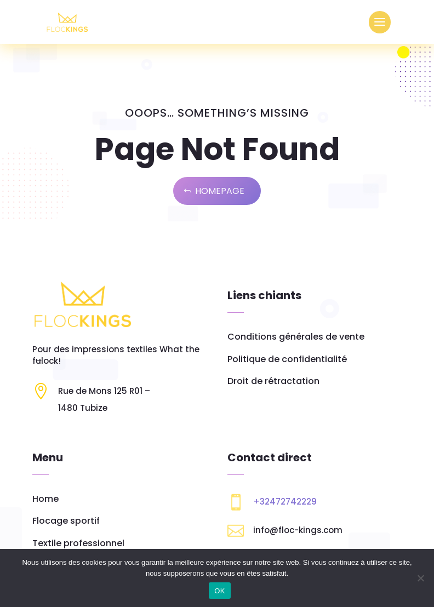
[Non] (420, 577)
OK (219, 591)
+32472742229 (285, 501)
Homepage (219, 191)
